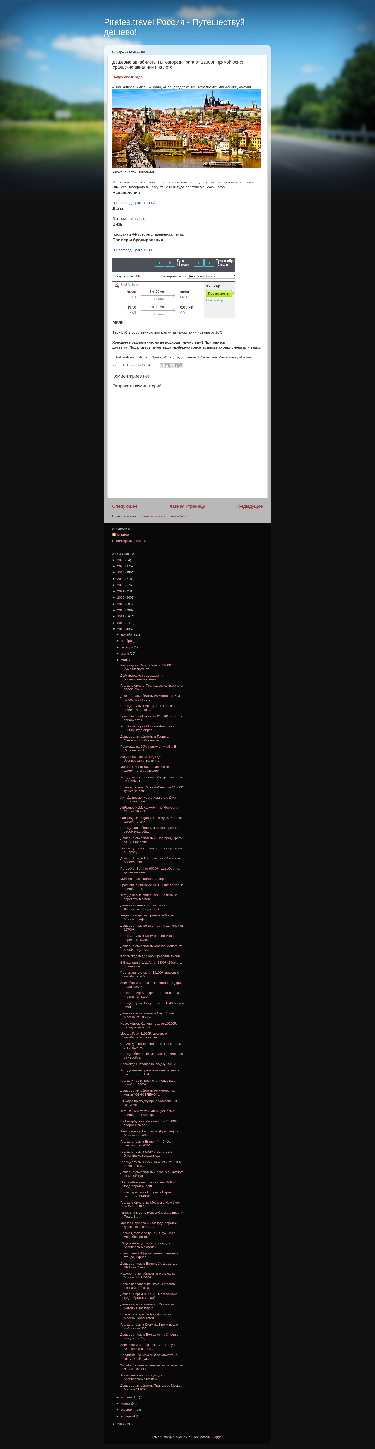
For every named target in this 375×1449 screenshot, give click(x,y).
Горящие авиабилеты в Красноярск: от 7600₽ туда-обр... (149, 829)
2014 (121, 1424)
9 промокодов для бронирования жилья (150, 956)
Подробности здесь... (129, 77)
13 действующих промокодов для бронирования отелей (145, 1245)
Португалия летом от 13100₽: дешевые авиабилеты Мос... (149, 974)
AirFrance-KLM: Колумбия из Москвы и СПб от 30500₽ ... (149, 809)
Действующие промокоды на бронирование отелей (141, 677)
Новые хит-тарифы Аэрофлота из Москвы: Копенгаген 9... (145, 1316)
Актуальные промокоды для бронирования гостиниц (141, 758)
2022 (121, 585)
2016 (121, 623)
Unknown (124, 534)
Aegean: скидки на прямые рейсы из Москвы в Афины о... (147, 917)
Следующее (125, 506)
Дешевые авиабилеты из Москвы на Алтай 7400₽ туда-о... (147, 1306)
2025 (121, 566)
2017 (121, 616)
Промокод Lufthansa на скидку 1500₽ (148, 1064)
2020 (121, 597)
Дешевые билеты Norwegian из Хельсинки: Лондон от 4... (143, 907)
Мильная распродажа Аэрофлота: (145, 879)
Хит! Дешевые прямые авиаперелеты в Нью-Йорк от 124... (149, 1072)
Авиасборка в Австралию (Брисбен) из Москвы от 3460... (149, 1133)
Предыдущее (249, 506)
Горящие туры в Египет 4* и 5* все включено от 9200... (146, 1143)
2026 (121, 560)
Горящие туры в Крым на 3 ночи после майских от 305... (149, 1326)
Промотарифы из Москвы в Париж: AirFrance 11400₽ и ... (146, 1194)
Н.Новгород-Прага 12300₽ (133, 203)
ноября (126, 641)
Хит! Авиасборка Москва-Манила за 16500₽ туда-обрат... (147, 728)
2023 (121, 579)
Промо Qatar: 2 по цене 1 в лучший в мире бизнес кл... (148, 1235)
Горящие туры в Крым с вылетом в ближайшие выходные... (146, 1153)
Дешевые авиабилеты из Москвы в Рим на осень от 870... (150, 697)
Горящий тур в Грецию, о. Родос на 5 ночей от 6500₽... (148, 1082)
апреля (126, 1397)
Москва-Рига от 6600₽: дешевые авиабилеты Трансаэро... (144, 768)
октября (127, 647)
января (126, 1416)
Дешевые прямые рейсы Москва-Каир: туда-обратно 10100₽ (149, 1296)
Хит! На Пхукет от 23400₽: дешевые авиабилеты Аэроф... (147, 1113)
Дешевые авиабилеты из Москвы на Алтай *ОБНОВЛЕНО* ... (147, 1092)
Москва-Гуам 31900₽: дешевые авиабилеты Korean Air (143, 1035)
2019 (121, 604)
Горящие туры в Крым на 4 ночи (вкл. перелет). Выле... (148, 937)
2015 (121, 629)
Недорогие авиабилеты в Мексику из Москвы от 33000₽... (148, 1275)
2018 (121, 610)
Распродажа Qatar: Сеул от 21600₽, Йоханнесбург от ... (147, 667)
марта (126, 1403)
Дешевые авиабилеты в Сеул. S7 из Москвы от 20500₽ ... (147, 1015)
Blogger (216, 1437)
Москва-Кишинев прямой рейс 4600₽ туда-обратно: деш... (148, 1184)
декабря (127, 634)
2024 (121, 572)
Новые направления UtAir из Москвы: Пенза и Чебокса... (148, 1285)
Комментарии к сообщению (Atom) (163, 516)
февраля (128, 1409)
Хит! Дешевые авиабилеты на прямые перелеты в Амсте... (149, 897)
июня (125, 653)
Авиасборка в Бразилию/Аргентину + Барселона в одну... (148, 1346)
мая (124, 659)
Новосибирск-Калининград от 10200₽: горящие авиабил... (148, 1025)
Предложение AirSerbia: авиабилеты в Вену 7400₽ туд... (149, 1357)
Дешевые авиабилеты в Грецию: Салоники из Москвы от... (144, 738)
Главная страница (186, 506)
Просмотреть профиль (129, 541)
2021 (121, 591)
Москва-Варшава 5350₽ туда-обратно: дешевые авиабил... (149, 1225)
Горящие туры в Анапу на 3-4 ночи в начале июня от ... (147, 707)
